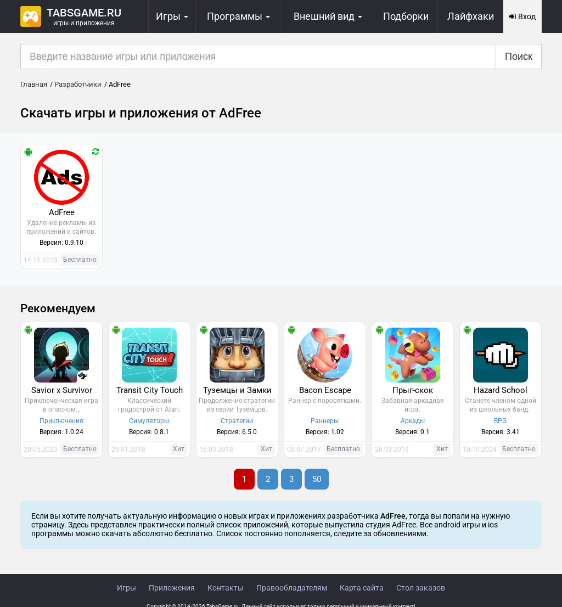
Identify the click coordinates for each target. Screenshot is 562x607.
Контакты (225, 587)
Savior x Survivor (61, 390)
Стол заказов (420, 587)
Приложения (172, 587)
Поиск (518, 56)
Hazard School (500, 390)
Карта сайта (362, 587)
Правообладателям (291, 587)
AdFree (62, 212)
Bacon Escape (325, 390)
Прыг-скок (412, 390)
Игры (126, 587)
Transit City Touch (149, 390)
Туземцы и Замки (237, 390)
